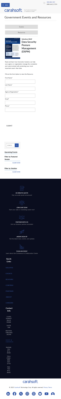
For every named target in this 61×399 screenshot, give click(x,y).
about (9, 297)
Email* (7, 99)
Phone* (7, 106)
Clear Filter (16, 163)
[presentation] (20, 118)
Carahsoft (17, 387)
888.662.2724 (52, 4)
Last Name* (8, 85)
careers (9, 303)
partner (9, 291)
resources (11, 279)
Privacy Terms (47, 387)
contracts (11, 285)
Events (9, 273)
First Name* (8, 78)
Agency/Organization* (12, 92)
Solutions (10, 268)
